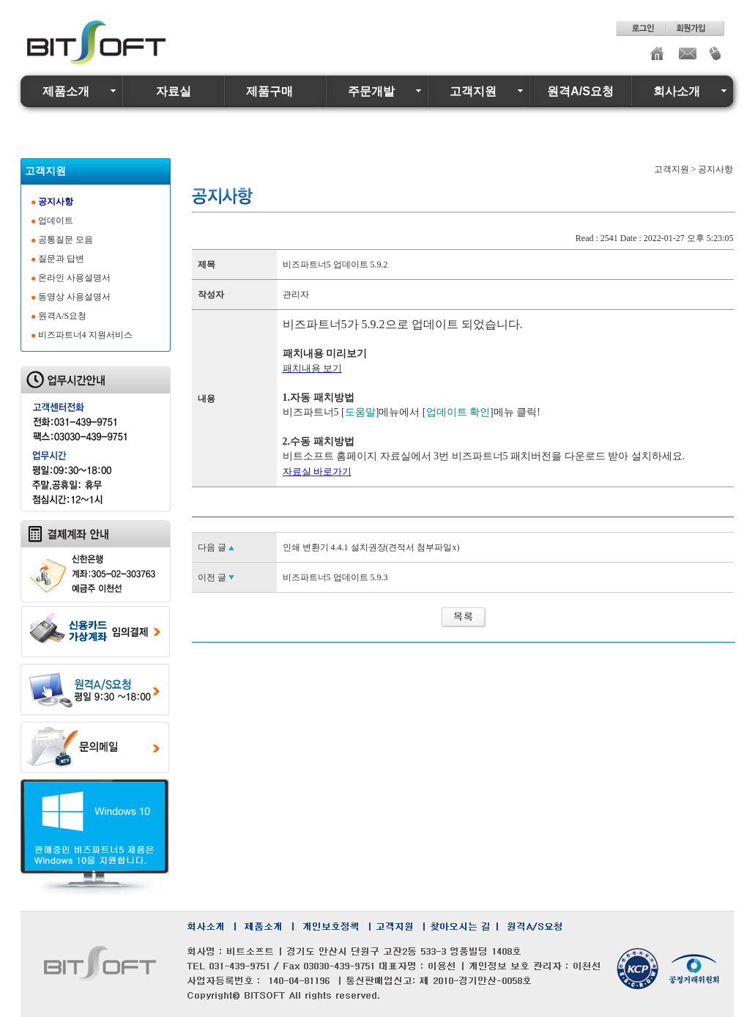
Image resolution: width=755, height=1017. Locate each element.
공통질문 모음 (65, 239)
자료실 (173, 91)
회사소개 (676, 91)
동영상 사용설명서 (74, 297)
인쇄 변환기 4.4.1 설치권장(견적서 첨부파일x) (371, 547)
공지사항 (55, 201)
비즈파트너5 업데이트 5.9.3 (335, 577)
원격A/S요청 (580, 91)
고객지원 (473, 91)
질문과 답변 (61, 259)
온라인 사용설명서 (74, 278)
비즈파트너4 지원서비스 (85, 335)
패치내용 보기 (312, 368)
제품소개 (65, 91)
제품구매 (269, 91)
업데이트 (55, 220)
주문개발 (371, 91)
